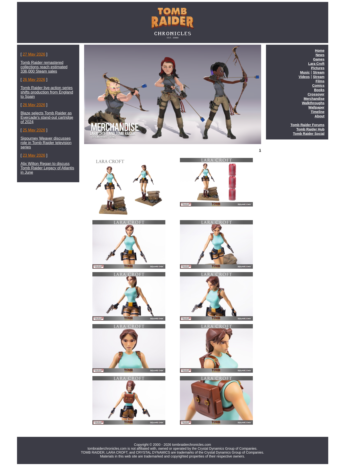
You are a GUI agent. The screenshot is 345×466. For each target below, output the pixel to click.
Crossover (316, 94)
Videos (304, 77)
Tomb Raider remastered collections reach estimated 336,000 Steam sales (44, 66)
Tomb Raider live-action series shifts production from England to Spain (47, 92)
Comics (318, 85)
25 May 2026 (34, 130)
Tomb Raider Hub (310, 129)
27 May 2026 (34, 54)
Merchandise (314, 99)
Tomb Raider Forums (308, 125)
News (320, 55)
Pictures (317, 68)
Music (305, 72)
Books (319, 90)
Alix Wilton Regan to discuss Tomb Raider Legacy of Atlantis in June (47, 168)
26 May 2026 (34, 80)
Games (319, 59)
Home (320, 50)
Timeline (318, 112)
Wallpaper (316, 107)
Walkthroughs (313, 103)
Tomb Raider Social (309, 134)
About (319, 116)
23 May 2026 (34, 155)
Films (320, 81)
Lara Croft (316, 64)
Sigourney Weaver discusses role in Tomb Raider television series (46, 142)
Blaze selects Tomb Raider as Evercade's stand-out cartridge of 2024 (47, 117)
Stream (318, 72)
